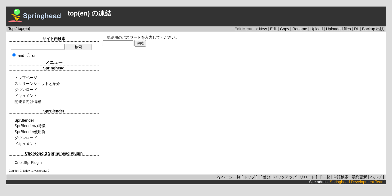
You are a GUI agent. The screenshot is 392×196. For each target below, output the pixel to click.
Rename (300, 29)
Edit (274, 29)
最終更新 (359, 177)
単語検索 (340, 177)
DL (357, 29)
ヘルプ (376, 177)
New (263, 29)
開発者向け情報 (27, 101)
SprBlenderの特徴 (29, 126)
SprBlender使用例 (29, 132)
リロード (307, 177)
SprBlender (24, 120)
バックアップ (285, 177)
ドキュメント (25, 95)
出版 (380, 29)
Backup (369, 29)
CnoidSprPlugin (28, 162)
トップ (249, 177)
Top (11, 28)
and (21, 55)
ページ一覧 (228, 177)
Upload (317, 29)
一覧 (326, 177)
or (34, 55)
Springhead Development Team (357, 182)
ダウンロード (25, 89)
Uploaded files (339, 29)
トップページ (25, 77)
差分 (266, 177)
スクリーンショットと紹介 (37, 83)
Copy (285, 29)
